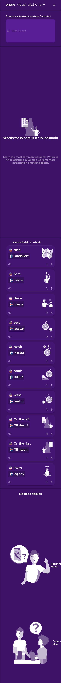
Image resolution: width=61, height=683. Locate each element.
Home (10, 16)
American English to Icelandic (27, 16)
